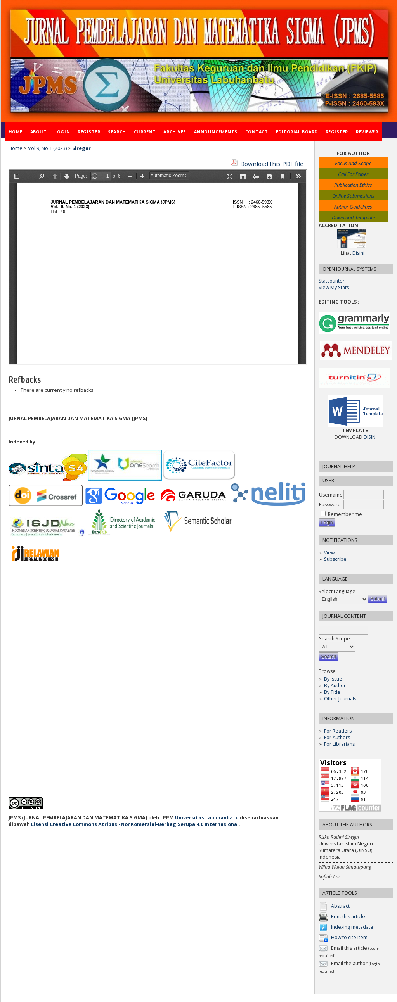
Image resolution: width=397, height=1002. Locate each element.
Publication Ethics (353, 184)
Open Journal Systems (349, 269)
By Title (332, 692)
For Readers (338, 731)
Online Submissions (353, 195)
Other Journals (340, 698)
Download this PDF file (271, 163)
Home (16, 132)
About (38, 132)
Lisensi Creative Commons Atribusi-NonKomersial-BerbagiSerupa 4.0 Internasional (135, 824)
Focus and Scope (353, 163)
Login (62, 132)
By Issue (333, 679)
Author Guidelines (353, 206)
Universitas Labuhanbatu (207, 817)
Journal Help (338, 466)
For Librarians (339, 744)
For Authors (337, 737)
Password (330, 504)
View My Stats (334, 287)
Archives (174, 132)
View (329, 552)
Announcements (216, 132)
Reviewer (367, 132)
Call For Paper (353, 174)
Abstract (340, 906)
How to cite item (349, 938)
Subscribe (335, 559)
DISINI (370, 437)
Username (331, 495)
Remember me (345, 514)
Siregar (81, 148)
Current (145, 132)
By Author (335, 685)
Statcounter (332, 281)
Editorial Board (297, 132)
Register (89, 132)
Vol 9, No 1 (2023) (47, 148)
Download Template (353, 217)
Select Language (337, 591)
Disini (358, 253)
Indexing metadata (352, 927)
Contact (256, 132)
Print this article (348, 917)
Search (117, 132)
